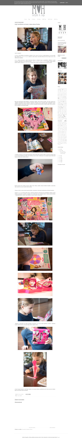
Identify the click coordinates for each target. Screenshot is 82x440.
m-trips (61, 117)
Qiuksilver (65, 131)
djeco (58, 99)
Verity (58, 142)
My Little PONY (27, 62)
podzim (59, 129)
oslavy (65, 124)
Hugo (60, 107)
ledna (61, 150)
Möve (64, 123)
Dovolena (65, 99)
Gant (64, 102)
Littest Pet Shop (43, 61)
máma (64, 118)
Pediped (64, 125)
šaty (62, 139)
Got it (67, 2)
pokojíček (63, 129)
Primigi (61, 131)
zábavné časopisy (25, 56)
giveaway (59, 103)
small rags (63, 137)
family (62, 101)
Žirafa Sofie (63, 143)
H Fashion (33, 19)
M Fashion (39, 19)
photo (64, 127)
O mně (25, 19)
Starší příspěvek (52, 427)
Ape (64, 89)
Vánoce (63, 140)
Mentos (60, 123)
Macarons (65, 117)
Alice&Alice (60, 89)
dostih (61, 99)
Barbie (19, 192)
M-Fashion (60, 115)
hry (62, 106)
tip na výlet (59, 140)
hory (61, 105)
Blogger (58, 437)
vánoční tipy (59, 141)
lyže (64, 114)
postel (64, 130)
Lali (59, 112)
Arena (59, 90)
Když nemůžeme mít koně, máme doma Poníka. (63, 152)
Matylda (20, 395)
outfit (60, 125)
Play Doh (63, 128)
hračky (59, 106)
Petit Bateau (63, 126)
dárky (60, 98)
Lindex (62, 112)
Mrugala (59, 124)
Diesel (64, 98)
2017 (60, 158)
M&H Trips (44, 19)
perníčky (59, 126)
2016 (60, 160)
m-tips (18, 395)
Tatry (64, 139)
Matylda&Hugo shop (60, 122)
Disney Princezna (36, 61)
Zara (59, 143)
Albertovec (63, 88)
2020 (60, 149)
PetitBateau (59, 127)
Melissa (65, 122)
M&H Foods (50, 19)
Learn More (62, 2)
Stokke (60, 139)
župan (58, 144)
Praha (58, 131)
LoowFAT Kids (60, 114)
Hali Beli (64, 104)
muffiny (62, 124)
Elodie (62, 100)
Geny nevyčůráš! (61, 40)
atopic (58, 91)
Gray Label (63, 103)
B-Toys (62, 91)
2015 (60, 161)
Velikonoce (63, 141)
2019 (60, 155)
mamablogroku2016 (60, 119)
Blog (29, 19)
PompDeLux (59, 130)
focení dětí (61, 102)
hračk (64, 105)
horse (58, 105)
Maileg (60, 118)
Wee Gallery (62, 142)
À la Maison (59, 88)
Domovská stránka (32, 427)
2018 (60, 157)
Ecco (59, 100)
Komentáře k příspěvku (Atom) (27, 429)
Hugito (65, 106)
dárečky (64, 97)
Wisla (65, 142)
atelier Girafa (63, 90)
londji (64, 113)
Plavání (59, 128)
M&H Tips (56, 19)
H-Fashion (59, 104)
